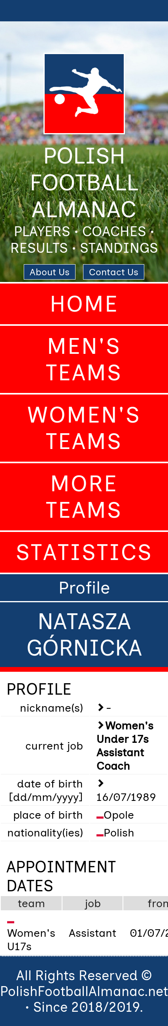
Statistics (84, 552)
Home (84, 304)
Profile (84, 587)
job (93, 903)
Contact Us (113, 272)
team (31, 903)
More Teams (84, 496)
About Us (50, 272)
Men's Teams (84, 359)
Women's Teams (84, 428)
